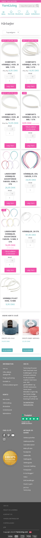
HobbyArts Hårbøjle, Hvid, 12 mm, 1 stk (30, 117)
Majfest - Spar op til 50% (9, 1)
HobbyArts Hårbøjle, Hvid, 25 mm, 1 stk (10, 64)
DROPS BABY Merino (30, 338)
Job (4, 527)
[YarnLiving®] (9, 5)
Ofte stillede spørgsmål (7, 373)
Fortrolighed (8, 523)
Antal (10, 73)
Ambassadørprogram (10, 385)
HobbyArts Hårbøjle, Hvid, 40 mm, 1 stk (10, 117)
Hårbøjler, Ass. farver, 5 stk (31, 175)
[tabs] (35, 13)
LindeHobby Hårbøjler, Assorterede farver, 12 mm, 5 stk (10, 236)
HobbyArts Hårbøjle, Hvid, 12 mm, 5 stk (30, 64)
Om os (5, 369)
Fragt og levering (9, 378)
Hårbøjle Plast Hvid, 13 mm (10, 299)
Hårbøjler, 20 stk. (30, 231)
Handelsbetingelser (11, 519)
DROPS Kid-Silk (8, 338)
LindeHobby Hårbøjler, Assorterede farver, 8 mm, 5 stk (10, 179)
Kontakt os (6, 381)
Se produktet (7, 350)
